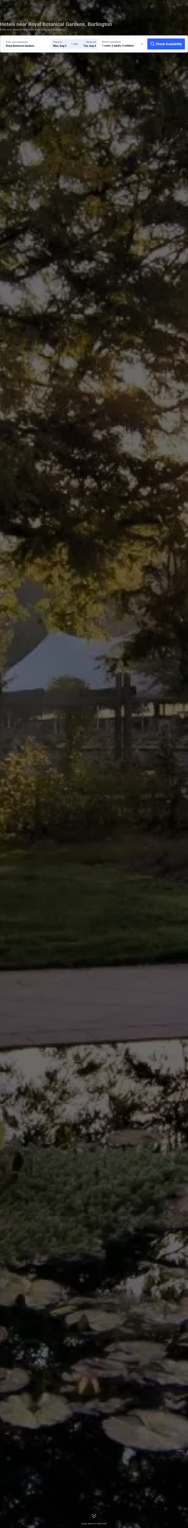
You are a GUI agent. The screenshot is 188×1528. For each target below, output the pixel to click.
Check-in (57, 42)
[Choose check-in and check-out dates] (63, 44)
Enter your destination (17, 42)
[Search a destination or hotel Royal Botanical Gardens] (26, 43)
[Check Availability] (166, 43)
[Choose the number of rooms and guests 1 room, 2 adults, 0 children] (123, 44)
